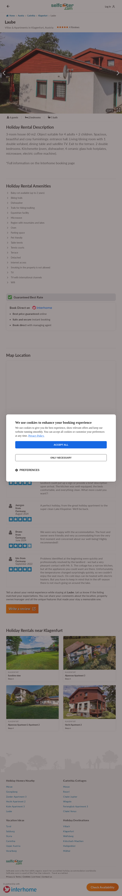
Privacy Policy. (36, 435)
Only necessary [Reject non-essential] (61, 457)
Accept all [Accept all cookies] (61, 444)
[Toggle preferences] (27, 470)
